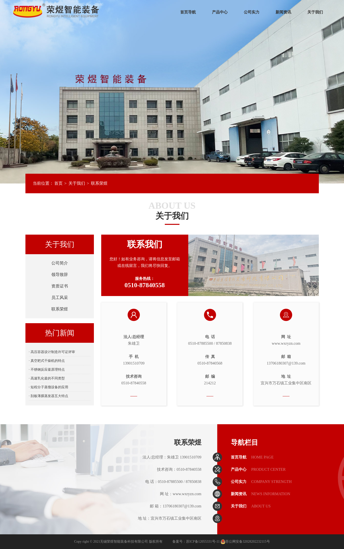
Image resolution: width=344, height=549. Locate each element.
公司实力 (251, 12)
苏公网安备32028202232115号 (245, 541)
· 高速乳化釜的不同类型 (47, 378)
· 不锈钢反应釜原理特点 (47, 369)
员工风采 (59, 297)
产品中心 (220, 12)
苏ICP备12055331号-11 (203, 541)
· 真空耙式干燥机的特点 (47, 361)
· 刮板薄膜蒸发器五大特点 (48, 396)
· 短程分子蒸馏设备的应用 (48, 387)
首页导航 (188, 12)
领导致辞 (59, 274)
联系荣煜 (99, 183)
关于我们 (315, 12)
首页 (58, 183)
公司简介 (59, 263)
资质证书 (59, 286)
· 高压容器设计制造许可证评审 (52, 352)
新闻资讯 (283, 12)
